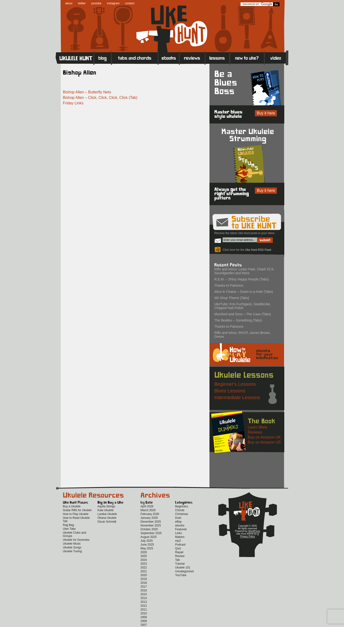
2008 (143, 621)
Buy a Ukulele (72, 506)
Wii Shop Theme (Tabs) (231, 298)
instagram (113, 3)
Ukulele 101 (182, 567)
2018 (143, 582)
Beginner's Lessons (235, 384)
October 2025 (149, 529)
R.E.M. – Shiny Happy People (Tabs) (241, 279)
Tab (177, 560)
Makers (179, 537)
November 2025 (150, 525)
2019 (143, 579)
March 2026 (148, 510)
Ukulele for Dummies (76, 539)
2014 (143, 598)
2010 (143, 613)
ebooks (179, 525)
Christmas (181, 514)
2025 (143, 556)
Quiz (178, 548)
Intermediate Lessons (237, 397)
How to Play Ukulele (75, 514)
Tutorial (180, 563)
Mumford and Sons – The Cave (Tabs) (242, 314)
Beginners (181, 506)
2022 (143, 567)
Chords (179, 510)
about (68, 3)
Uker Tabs (69, 529)
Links (178, 533)
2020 (143, 575)
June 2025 (147, 544)
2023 (143, 563)
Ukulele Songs (72, 547)
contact (129, 3)
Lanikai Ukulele (107, 514)
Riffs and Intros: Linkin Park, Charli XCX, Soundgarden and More (244, 271)
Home (75, 57)
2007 (143, 625)
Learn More (257, 427)
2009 (143, 617)
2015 (143, 594)
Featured (181, 529)
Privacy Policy (247, 536)
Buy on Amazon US (264, 442)
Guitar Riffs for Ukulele (77, 510)
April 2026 (146, 506)
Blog (103, 57)
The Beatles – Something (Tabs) (238, 320)
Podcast (180, 544)
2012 (143, 605)
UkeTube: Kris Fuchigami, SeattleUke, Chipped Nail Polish (242, 306)
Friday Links (73, 103)
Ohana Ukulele (106, 518)
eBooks (168, 57)
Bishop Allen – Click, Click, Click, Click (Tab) (100, 98)
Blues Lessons (229, 390)
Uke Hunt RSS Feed (258, 250)
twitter (82, 3)
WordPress (254, 531)
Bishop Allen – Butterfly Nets (87, 92)
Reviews (192, 57)
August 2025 (148, 537)
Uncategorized (184, 571)
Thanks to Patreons (228, 285)
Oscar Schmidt (106, 521)
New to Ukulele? (247, 57)
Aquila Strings (106, 506)
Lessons (217, 57)
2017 (143, 586)
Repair (179, 552)
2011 (143, 609)
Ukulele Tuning (72, 551)
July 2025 (146, 540)
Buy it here (266, 113)
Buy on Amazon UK (264, 437)
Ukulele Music (72, 543)
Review (179, 556)
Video (276, 57)
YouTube (180, 575)
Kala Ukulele (105, 510)
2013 (143, 602)
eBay (178, 521)
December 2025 (150, 521)
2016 (143, 590)
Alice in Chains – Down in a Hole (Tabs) (243, 292)
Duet (178, 518)
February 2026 (149, 514)
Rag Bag (68, 525)
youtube (96, 3)
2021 (143, 571)
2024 (143, 560)
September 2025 (151, 533)
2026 (143, 552)
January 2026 (149, 518)
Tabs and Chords (135, 57)
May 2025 (146, 548)
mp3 (178, 540)
